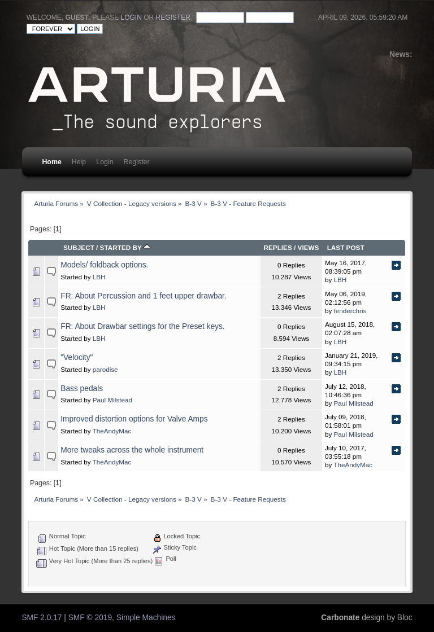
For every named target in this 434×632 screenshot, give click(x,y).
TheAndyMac (112, 430)
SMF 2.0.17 (41, 617)
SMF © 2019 (90, 617)
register (173, 17)
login (131, 17)
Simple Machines (146, 617)
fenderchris (350, 310)
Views (308, 247)
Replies (277, 247)
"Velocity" (76, 357)
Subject (78, 247)
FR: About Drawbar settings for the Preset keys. (142, 326)
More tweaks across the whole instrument (131, 450)
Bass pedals (81, 388)
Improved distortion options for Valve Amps (133, 419)
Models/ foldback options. (104, 265)
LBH (99, 276)
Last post (345, 247)
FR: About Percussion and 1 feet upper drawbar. (143, 296)
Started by (125, 247)
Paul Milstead (112, 399)
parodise (105, 369)
